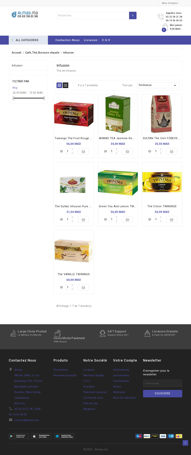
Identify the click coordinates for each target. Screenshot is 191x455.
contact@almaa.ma (26, 420)
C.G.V (106, 40)
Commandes (121, 380)
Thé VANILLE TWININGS (73, 274)
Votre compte (125, 360)
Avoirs (117, 386)
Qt (61, 151)
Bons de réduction (124, 397)
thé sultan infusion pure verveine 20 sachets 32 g (89, 206)
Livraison (91, 40)
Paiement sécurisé (95, 392)
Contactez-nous (67, 40)
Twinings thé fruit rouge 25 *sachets (81, 138)
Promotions (61, 369)
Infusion (17, 65)
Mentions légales (93, 375)
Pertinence (158, 85)
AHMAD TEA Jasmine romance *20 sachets (129, 138)
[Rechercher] (96, 15)
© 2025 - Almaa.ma (95, 449)
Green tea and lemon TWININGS (121, 206)
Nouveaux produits (65, 375)
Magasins (89, 408)
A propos (89, 386)
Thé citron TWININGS (162, 206)
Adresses (119, 392)
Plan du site (90, 403)
